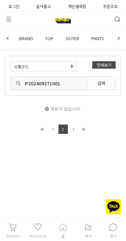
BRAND (26, 38)
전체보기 (104, 65)
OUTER (72, 38)
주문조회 (110, 5)
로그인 (13, 5)
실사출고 (43, 5)
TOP (49, 38)
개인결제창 (77, 5)
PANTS (97, 38)
